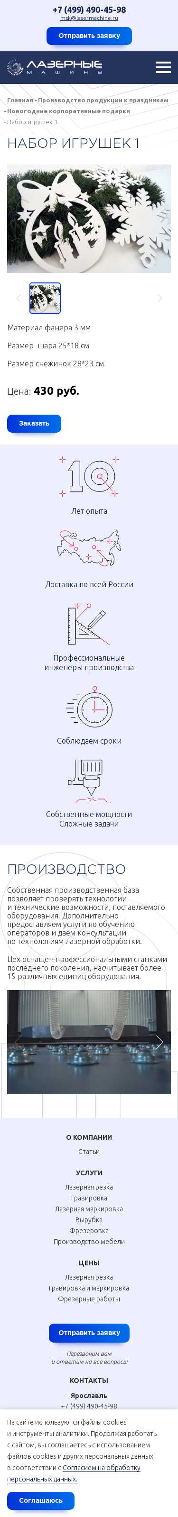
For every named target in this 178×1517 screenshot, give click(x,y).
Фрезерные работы (89, 1299)
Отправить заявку (89, 36)
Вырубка (89, 1220)
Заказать (34, 424)
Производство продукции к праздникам (103, 100)
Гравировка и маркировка (89, 1288)
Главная (20, 100)
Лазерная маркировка (89, 1209)
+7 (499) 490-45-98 (89, 9)
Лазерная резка (89, 1187)
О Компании (89, 1137)
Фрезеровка (89, 1231)
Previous (23, 297)
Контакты (89, 1380)
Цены (89, 1263)
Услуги (89, 1173)
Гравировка (89, 1198)
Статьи (89, 1151)
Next (155, 297)
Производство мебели (89, 1241)
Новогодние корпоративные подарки (68, 111)
